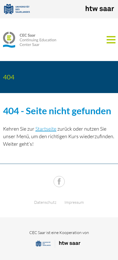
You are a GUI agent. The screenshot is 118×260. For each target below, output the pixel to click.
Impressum (74, 202)
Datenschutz (45, 202)
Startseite (45, 129)
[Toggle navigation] (111, 39)
